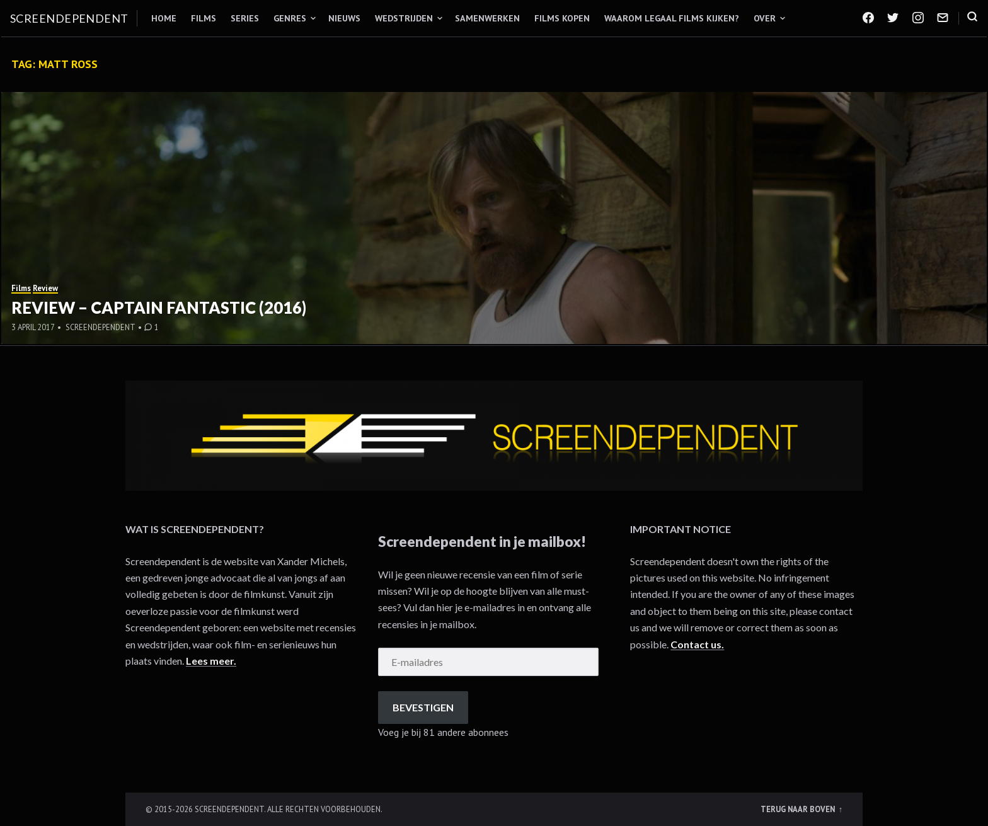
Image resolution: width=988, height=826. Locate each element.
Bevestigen (423, 707)
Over (765, 18)
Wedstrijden (404, 18)
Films (203, 18)
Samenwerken (487, 18)
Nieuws (344, 18)
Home (163, 18)
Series (245, 18)
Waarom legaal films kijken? (671, 18)
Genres (289, 18)
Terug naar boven (799, 809)
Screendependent (69, 18)
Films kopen (562, 18)
